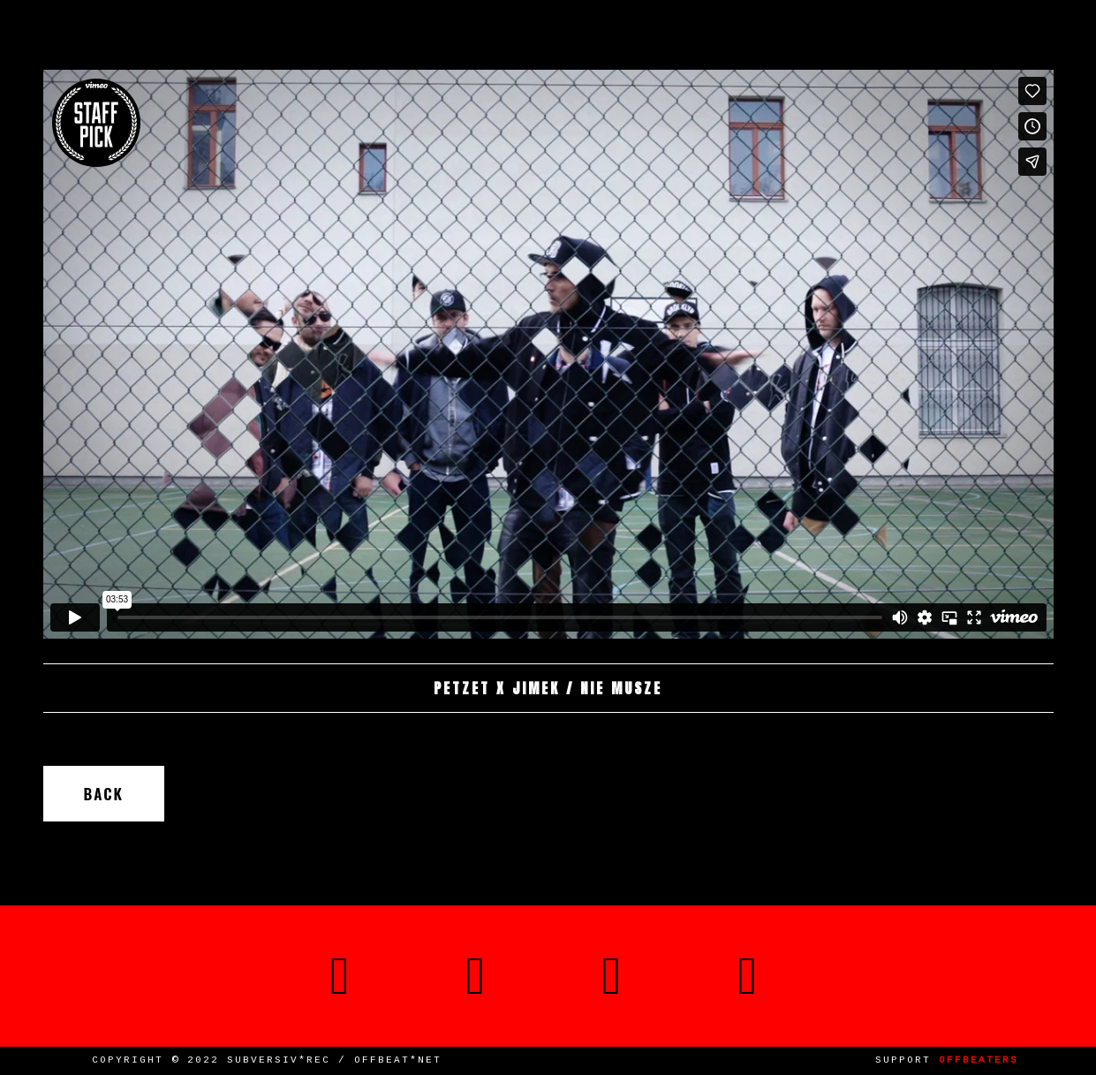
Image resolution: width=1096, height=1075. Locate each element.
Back (104, 794)
